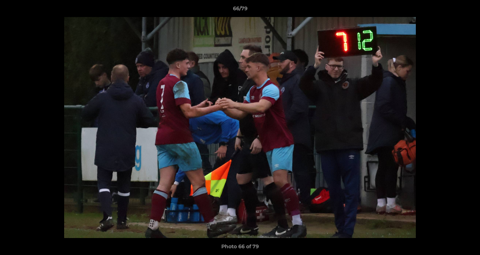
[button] (467, 10)
